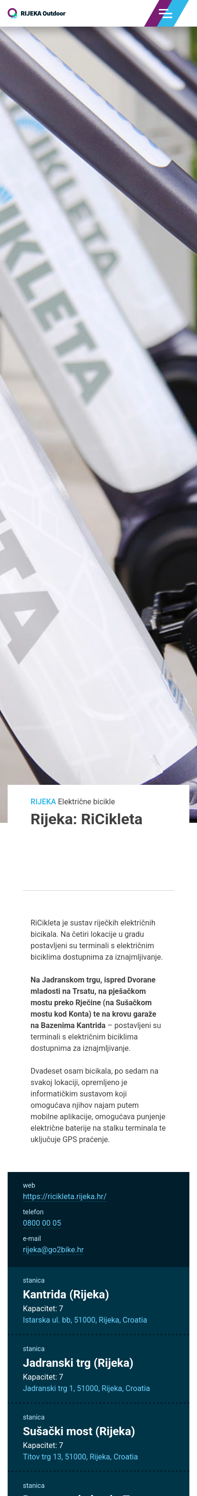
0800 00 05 (42, 1223)
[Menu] (165, 13)
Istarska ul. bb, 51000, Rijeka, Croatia (85, 1319)
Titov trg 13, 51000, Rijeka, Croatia (80, 1456)
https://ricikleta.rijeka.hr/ (65, 1196)
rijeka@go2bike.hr (53, 1249)
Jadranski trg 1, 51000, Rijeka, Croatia (86, 1388)
